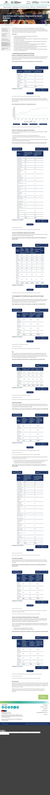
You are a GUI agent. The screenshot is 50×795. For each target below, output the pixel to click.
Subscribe (35, 1)
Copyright (6, 723)
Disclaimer (40, 723)
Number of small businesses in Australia (6, 40)
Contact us (46, 714)
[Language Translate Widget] (35, 3)
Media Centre (33, 7)
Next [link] (45, 89)
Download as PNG (33, 124)
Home (2, 25)
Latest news (28, 3)
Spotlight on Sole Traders (5, 49)
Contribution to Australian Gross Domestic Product (5, 29)
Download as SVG (43, 124)
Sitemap (46, 723)
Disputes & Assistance (7, 7)
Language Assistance (29, 723)
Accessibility (35, 723)
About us (28, 1)
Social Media (45, 704)
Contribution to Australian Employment (4, 35)
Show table (25, 124)
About (3, 723)
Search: (41, 68)
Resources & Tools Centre (25, 7)
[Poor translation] (3, 731)
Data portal (46, 708)
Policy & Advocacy (15, 7)
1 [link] (42, 89)
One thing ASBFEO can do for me (42, 712)
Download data (30, 93)
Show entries (17, 68)
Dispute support (45, 710)
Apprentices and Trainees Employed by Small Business (5, 44)
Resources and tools (44, 706)
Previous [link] (38, 89)
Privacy (43, 723)
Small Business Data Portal (41, 7)
